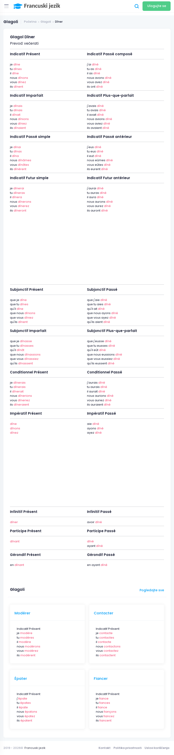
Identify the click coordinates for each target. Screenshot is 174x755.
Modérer (22, 613)
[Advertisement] (87, 246)
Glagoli (46, 22)
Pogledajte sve (152, 590)
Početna (30, 22)
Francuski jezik (35, 748)
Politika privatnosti (128, 748)
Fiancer (101, 678)
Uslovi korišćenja (157, 748)
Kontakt (105, 748)
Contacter (103, 613)
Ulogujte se (156, 6)
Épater (20, 678)
